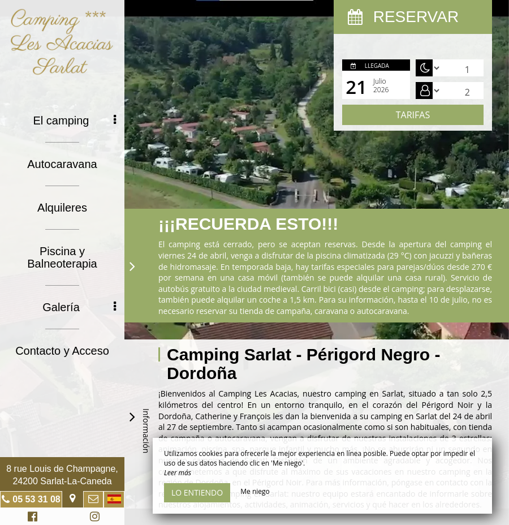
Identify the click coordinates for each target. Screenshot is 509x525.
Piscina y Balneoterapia (62, 257)
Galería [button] (79, 307)
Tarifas (413, 115)
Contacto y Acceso (62, 351)
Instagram (92, 518)
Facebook (31, 518)
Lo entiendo (197, 492)
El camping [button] (74, 120)
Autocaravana (62, 164)
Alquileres (62, 207)
